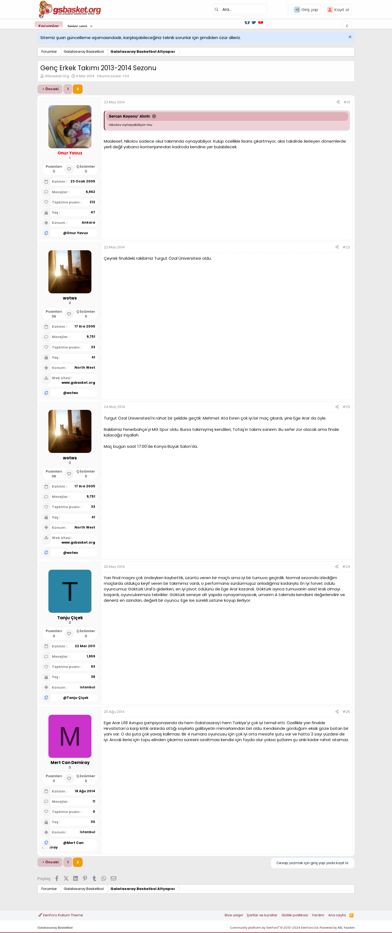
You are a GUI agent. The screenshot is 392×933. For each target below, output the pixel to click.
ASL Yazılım (346, 927)
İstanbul (87, 832)
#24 (346, 566)
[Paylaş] (338, 102)
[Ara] (240, 9)
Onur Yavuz (77, 233)
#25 (346, 711)
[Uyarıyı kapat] (349, 37)
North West (84, 367)
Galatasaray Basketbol (55, 927)
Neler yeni (77, 26)
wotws (72, 392)
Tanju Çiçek (77, 697)
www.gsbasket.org (78, 382)
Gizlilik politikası (294, 915)
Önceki (52, 88)
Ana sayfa (337, 915)
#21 (347, 102)
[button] (91, 26)
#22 (346, 247)
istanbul (87, 687)
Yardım (318, 915)
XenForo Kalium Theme (60, 915)
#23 (346, 406)
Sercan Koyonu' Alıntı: (129, 116)
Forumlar (48, 26)
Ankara (88, 222)
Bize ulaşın (234, 915)
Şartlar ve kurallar (262, 915)
